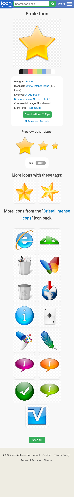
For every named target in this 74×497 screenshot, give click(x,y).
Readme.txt (34, 107)
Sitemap (48, 460)
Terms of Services (31, 460)
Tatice (29, 81)
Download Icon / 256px (37, 114)
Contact (46, 455)
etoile (40, 162)
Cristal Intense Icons (37, 85)
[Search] (52, 4)
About (36, 455)
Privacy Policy (62, 455)
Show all (36, 439)
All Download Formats (37, 121)
